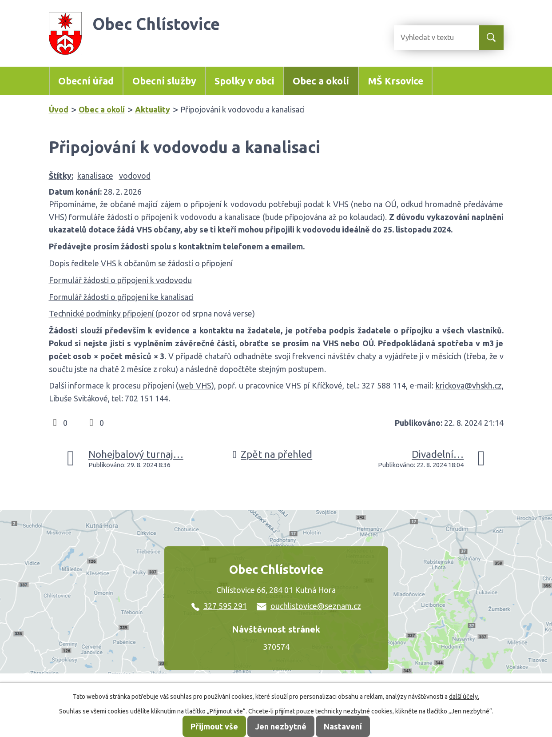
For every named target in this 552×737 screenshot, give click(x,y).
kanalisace (95, 175)
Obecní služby (164, 81)
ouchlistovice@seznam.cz (309, 605)
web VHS (195, 385)
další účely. (464, 696)
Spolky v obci (244, 81)
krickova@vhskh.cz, (470, 385)
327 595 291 (219, 605)
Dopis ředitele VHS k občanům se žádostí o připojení (141, 263)
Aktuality (152, 109)
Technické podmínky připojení (102, 313)
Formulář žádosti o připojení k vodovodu (120, 280)
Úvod (58, 109)
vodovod (135, 175)
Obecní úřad (86, 81)
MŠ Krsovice (395, 81)
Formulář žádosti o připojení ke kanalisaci (121, 296)
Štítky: (61, 175)
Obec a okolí (321, 81)
